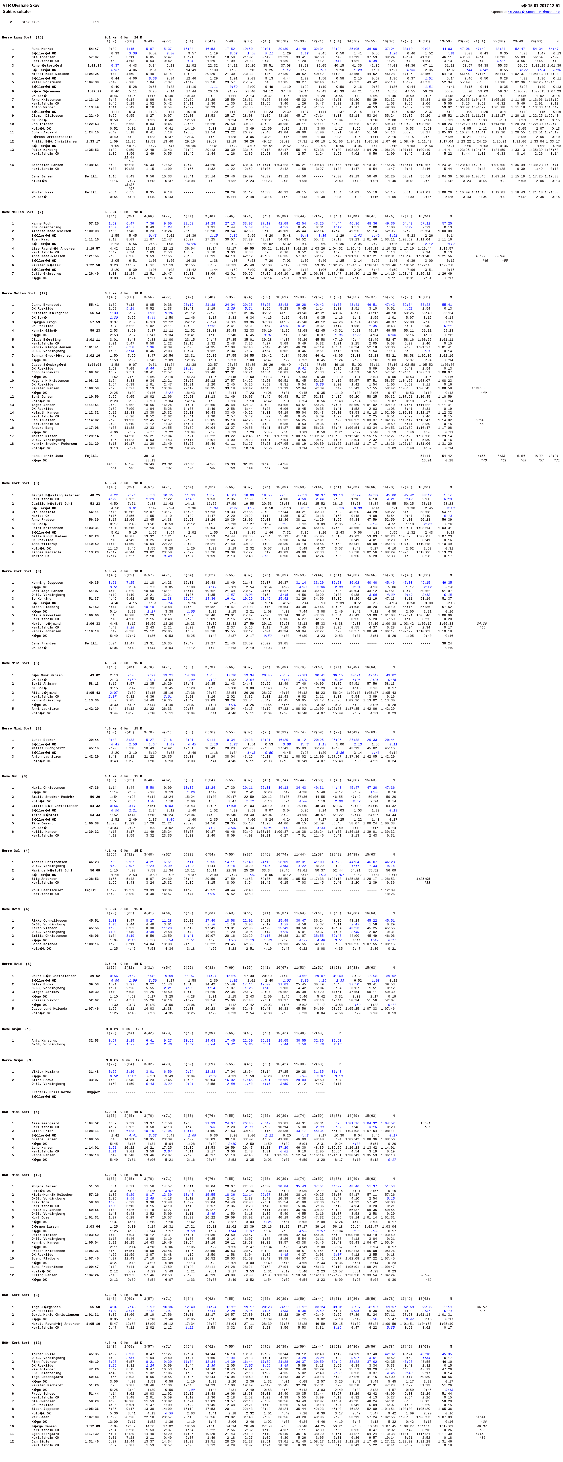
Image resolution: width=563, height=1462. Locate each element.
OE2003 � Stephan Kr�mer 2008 (534, 12)
